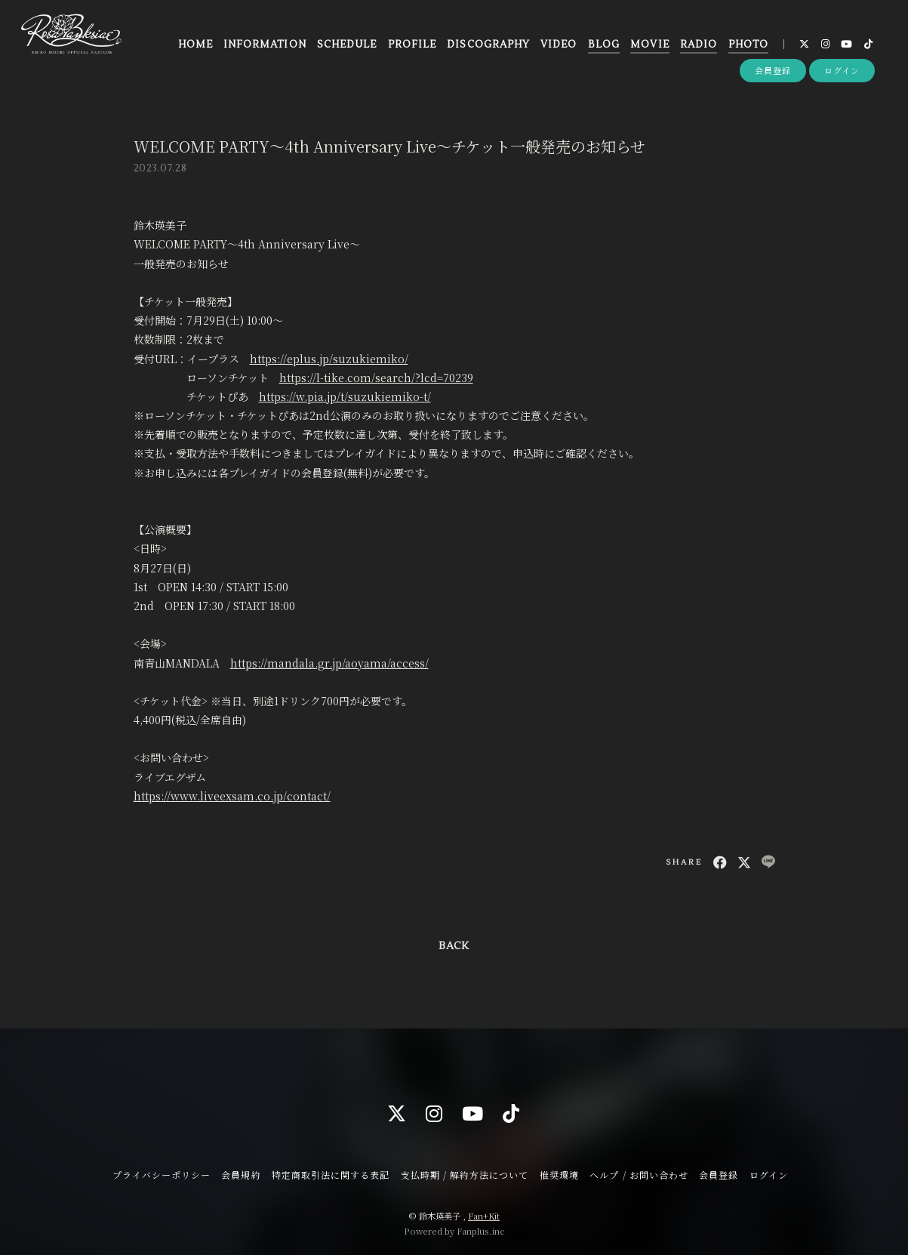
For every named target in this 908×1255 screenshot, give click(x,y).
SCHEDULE (347, 45)
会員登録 (773, 70)
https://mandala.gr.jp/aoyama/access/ (329, 663)
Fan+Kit (484, 1216)
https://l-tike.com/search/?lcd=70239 (376, 377)
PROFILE (412, 45)
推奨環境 (559, 1174)
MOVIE (649, 45)
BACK (454, 946)
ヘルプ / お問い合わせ (638, 1174)
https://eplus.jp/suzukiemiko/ (329, 358)
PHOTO (748, 45)
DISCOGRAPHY (488, 45)
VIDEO (558, 45)
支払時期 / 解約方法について (465, 1174)
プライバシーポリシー (161, 1174)
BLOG (604, 45)
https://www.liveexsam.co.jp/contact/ (232, 795)
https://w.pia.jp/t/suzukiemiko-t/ (345, 396)
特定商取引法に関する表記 (330, 1174)
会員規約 (240, 1174)
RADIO (698, 45)
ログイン (842, 70)
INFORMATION (264, 45)
